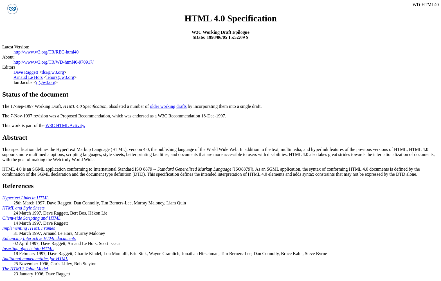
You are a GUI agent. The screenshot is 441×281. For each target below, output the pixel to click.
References (18, 185)
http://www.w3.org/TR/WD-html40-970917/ (54, 62)
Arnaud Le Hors (28, 77)
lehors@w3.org (60, 77)
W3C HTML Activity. (65, 125)
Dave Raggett (26, 72)
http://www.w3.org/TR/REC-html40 (46, 52)
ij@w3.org (45, 82)
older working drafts (168, 106)
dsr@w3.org (53, 72)
